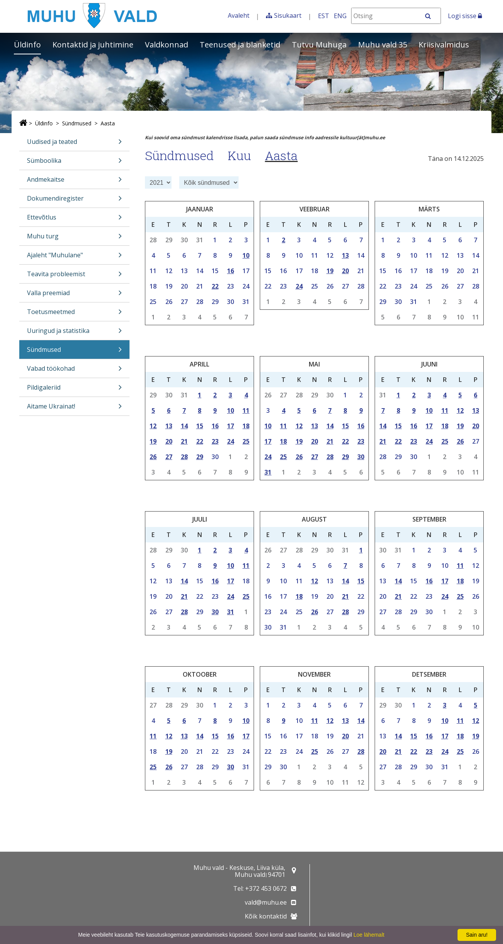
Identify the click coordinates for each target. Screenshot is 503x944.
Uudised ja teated (74, 144)
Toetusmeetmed (74, 314)
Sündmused (76, 123)
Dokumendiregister (74, 201)
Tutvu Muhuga (319, 44)
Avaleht (238, 15)
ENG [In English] (340, 16)
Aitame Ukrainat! (74, 408)
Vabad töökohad (74, 371)
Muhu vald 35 (382, 44)
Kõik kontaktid (266, 916)
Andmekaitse (74, 182)
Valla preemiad (74, 295)
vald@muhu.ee (266, 902)
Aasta (108, 123)
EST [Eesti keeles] (323, 16)
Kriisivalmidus (444, 44)
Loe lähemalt (368, 935)
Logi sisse (465, 16)
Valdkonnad (166, 44)
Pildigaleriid (74, 390)
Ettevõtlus (74, 219)
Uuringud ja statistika (74, 333)
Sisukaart (287, 15)
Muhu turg (74, 238)
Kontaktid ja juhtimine (92, 44)
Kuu (239, 155)
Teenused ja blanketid (240, 44)
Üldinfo (27, 44)
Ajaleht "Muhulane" (74, 257)
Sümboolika (74, 163)
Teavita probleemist (74, 276)
